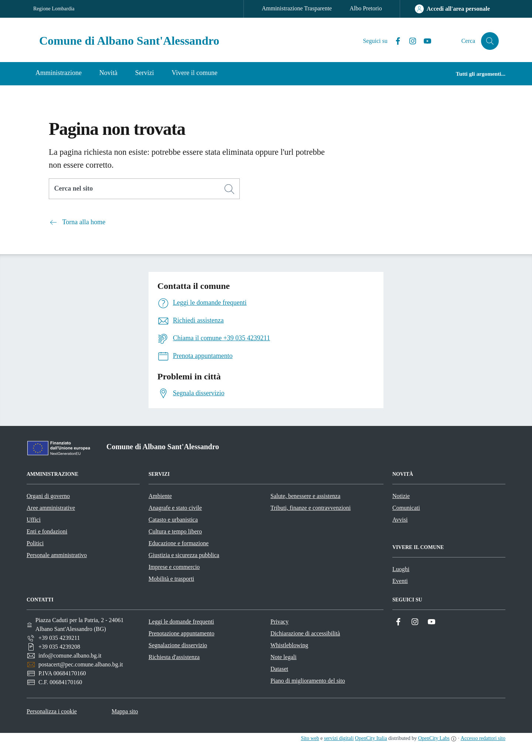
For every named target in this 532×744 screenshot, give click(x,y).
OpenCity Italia (371, 738)
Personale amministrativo (57, 555)
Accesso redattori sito (483, 738)
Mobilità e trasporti (171, 579)
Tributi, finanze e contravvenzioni (310, 508)
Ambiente (160, 496)
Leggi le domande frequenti (181, 621)
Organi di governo (48, 496)
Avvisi (399, 519)
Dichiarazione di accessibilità (305, 633)
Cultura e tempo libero (175, 531)
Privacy (279, 621)
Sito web (310, 738)
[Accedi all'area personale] (452, 9)
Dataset (279, 669)
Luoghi (400, 569)
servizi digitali (339, 738)
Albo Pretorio (365, 8)
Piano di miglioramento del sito (307, 681)
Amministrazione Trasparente (297, 8)
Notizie (401, 496)
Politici (35, 543)
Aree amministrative (51, 508)
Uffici (34, 519)
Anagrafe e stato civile (175, 508)
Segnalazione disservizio (178, 645)
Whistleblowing (289, 645)
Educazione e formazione (179, 543)
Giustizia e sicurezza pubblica (184, 555)
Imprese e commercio (174, 567)
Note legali (283, 657)
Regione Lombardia (54, 8)
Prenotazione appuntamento (181, 633)
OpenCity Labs (434, 738)
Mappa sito (125, 711)
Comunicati (406, 508)
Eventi (400, 581)
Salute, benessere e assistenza (305, 496)
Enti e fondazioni (47, 531)
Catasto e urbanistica (173, 519)
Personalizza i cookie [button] (52, 711)
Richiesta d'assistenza (174, 657)
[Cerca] (229, 189)
